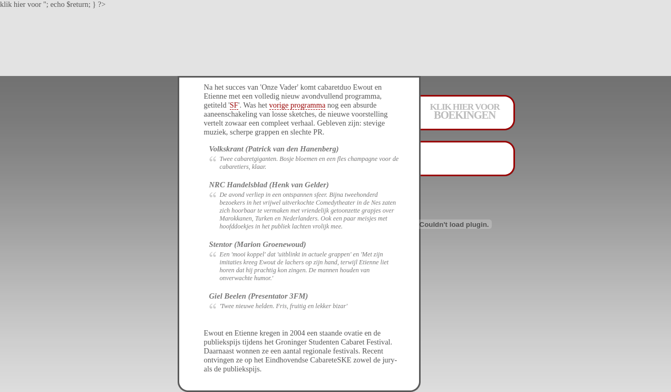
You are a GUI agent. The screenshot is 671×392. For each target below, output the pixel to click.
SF (234, 105)
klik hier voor (465, 110)
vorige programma (297, 105)
